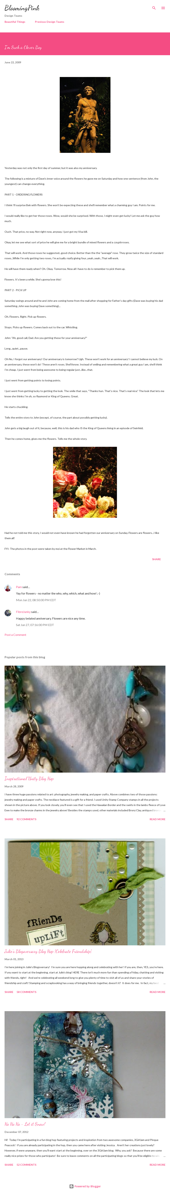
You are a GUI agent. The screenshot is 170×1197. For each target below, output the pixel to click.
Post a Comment (15, 634)
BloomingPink (22, 8)
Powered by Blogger (85, 1186)
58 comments (26, 992)
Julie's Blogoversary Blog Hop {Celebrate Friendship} (48, 951)
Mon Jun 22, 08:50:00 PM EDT (36, 600)
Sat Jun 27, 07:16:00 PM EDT (35, 625)
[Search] (154, 7)
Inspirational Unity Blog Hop (29, 778)
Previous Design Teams (49, 21)
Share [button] (156, 559)
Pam (19, 587)
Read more (157, 819)
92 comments (26, 819)
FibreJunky (23, 611)
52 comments (26, 1164)
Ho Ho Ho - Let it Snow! (25, 1124)
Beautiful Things (15, 21)
